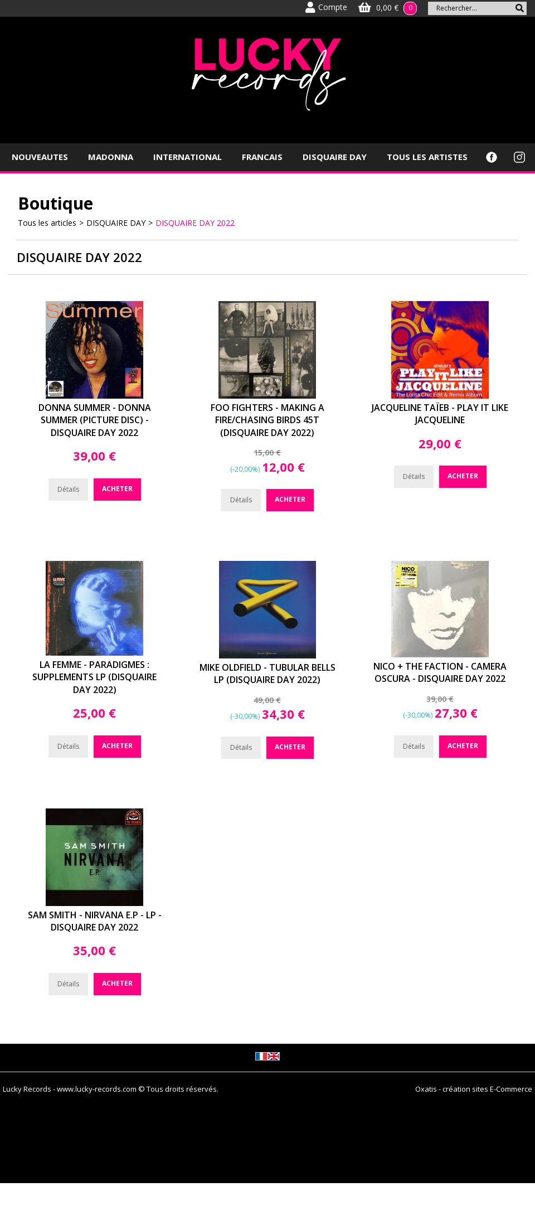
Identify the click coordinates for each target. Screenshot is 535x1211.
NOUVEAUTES (40, 156)
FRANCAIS (262, 156)
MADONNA (110, 156)
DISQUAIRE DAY (335, 156)
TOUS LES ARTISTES (427, 156)
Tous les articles (47, 222)
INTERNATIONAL (187, 156)
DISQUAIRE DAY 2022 (195, 222)
